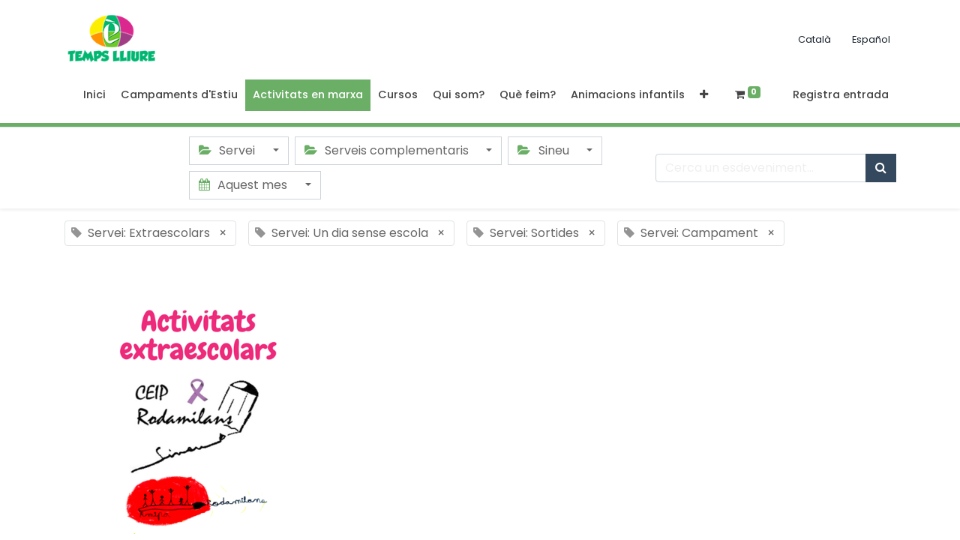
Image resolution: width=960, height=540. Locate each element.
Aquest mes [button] (244, 185)
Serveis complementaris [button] (388, 150)
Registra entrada (841, 94)
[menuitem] (94, 95)
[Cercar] (881, 168)
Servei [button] (228, 150)
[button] (704, 95)
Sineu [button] (545, 150)
